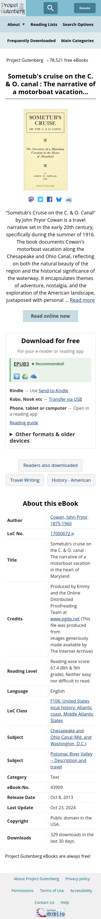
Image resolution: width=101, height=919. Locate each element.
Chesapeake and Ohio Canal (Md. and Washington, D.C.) (70, 737)
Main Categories (77, 40)
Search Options (78, 24)
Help (65, 902)
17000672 (62, 534)
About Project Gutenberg (36, 878)
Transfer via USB (65, 399)
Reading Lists (44, 24)
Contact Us (44, 902)
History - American (71, 480)
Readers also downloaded (50, 465)
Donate (84, 8)
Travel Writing (25, 480)
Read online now (50, 316)
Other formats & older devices (42, 437)
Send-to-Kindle (53, 391)
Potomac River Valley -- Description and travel (71, 760)
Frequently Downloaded (31, 40)
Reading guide (24, 423)
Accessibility (81, 890)
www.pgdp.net (65, 619)
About (16, 24)
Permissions (23, 890)
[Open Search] (51, 8)
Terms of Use (52, 890)
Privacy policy (77, 878)
